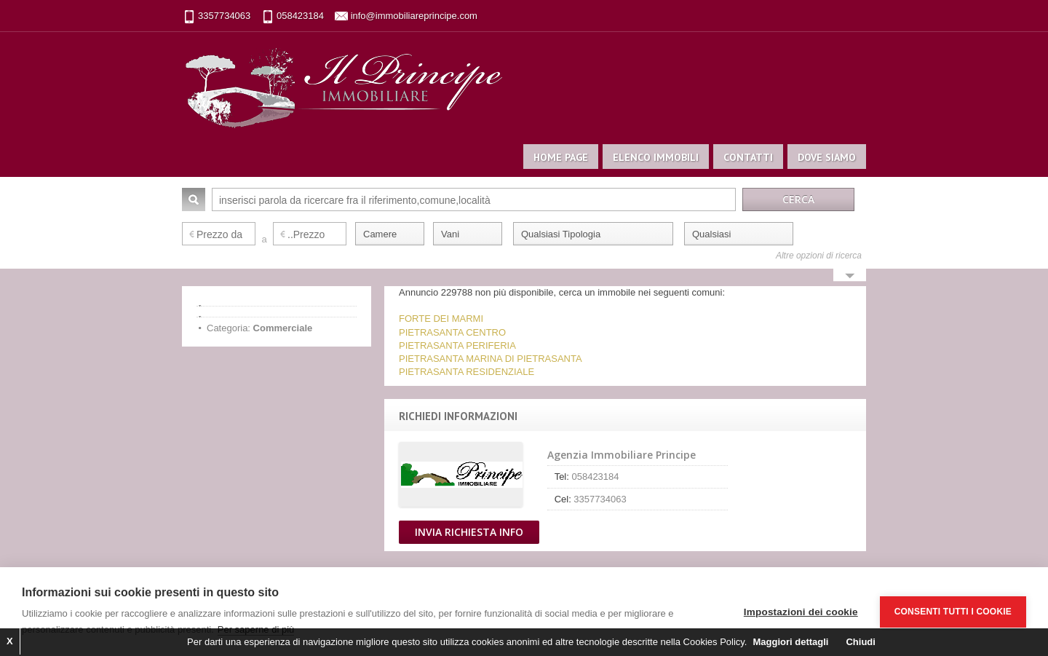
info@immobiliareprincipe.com (414, 15)
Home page (560, 157)
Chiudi (860, 641)
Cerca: (193, 199)
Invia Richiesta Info (469, 532)
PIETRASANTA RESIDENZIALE (466, 371)
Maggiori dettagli (790, 641)
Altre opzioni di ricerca (819, 255)
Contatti (748, 157)
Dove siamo (827, 157)
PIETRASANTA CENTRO (452, 332)
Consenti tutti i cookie (953, 611)
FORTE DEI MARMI (441, 318)
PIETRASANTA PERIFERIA (457, 345)
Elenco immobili (656, 157)
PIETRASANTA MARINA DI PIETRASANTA (490, 358)
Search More (849, 276)
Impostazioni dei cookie (801, 611)
